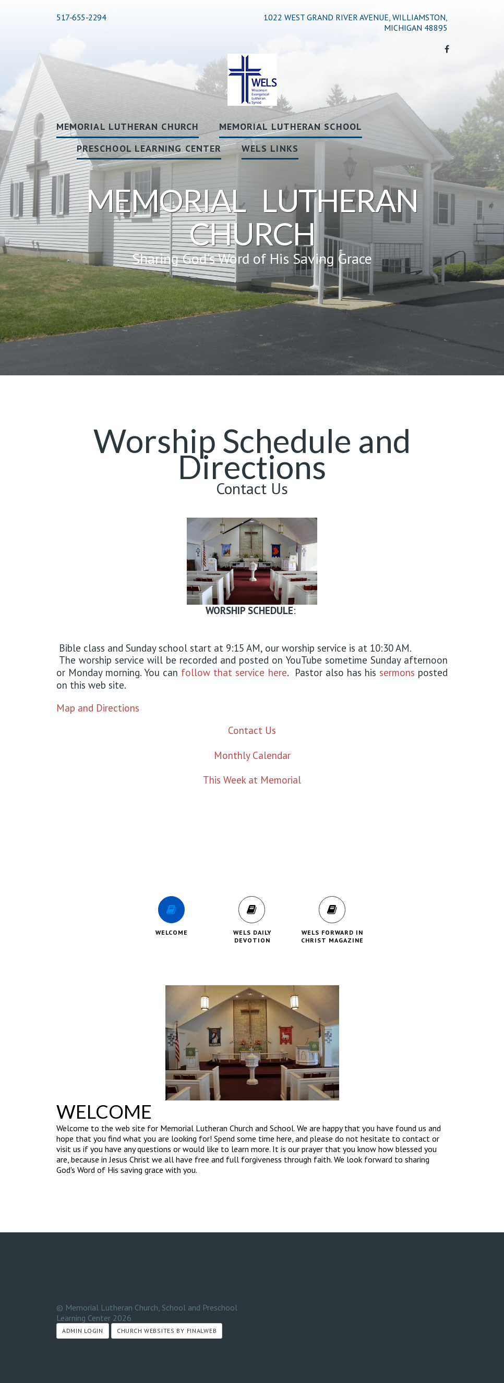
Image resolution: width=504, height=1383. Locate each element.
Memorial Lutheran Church (127, 126)
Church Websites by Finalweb (167, 1331)
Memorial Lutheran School (290, 126)
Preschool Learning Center (149, 148)
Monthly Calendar (252, 755)
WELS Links (270, 148)
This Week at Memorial (252, 780)
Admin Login (82, 1331)
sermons (397, 672)
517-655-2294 (81, 17)
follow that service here (233, 672)
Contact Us (252, 730)
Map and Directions (97, 708)
